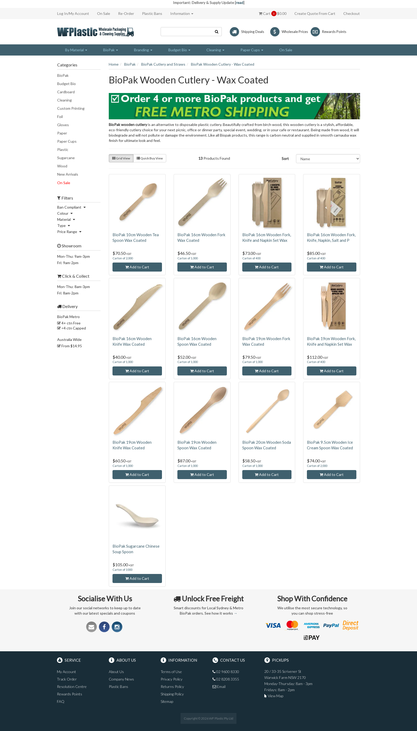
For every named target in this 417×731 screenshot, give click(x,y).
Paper (62, 133)
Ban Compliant (72, 207)
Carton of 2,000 (122, 258)
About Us (116, 671)
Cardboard (66, 92)
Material (66, 219)
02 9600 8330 (225, 671)
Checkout (351, 13)
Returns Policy (172, 686)
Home (114, 64)
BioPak (63, 75)
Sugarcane (66, 157)
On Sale (103, 13)
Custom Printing (71, 108)
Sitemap (167, 701)
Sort (285, 158)
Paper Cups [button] (251, 50)
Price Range (70, 231)
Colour (65, 213)
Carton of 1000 (122, 569)
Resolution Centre (72, 686)
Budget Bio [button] (179, 50)
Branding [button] (143, 50)
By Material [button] (76, 50)
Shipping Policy (172, 694)
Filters (65, 198)
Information (181, 13)
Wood (62, 166)
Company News (121, 679)
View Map (273, 696)
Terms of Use (171, 671)
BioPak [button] (110, 50)
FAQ (60, 701)
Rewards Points (69, 694)
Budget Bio (66, 83)
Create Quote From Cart (314, 13)
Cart (272, 13)
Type (64, 225)
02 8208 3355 (225, 679)
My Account (66, 671)
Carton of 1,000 (187, 258)
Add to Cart (137, 267)
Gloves (63, 124)
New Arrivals (67, 174)
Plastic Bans (152, 13)
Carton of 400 (251, 258)
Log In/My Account (73, 13)
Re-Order (126, 13)
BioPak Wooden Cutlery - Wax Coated (222, 64)
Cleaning (64, 100)
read (239, 2)
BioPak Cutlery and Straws (163, 64)
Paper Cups (67, 141)
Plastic (62, 149)
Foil (60, 116)
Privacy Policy (171, 679)
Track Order (67, 679)
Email (219, 686)
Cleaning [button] (215, 50)
